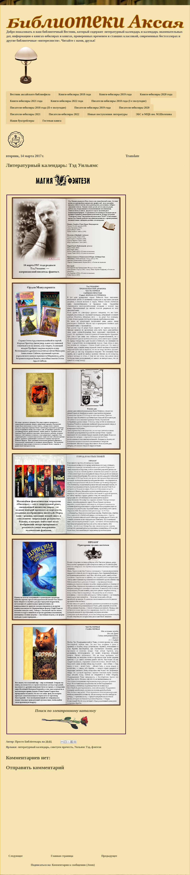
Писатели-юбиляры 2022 (64, 114)
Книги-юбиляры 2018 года (75, 94)
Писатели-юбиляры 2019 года (92, 107)
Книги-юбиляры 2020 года (156, 94)
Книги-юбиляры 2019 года (115, 94)
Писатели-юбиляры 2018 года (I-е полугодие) (118, 101)
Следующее (15, 855)
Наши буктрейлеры (22, 120)
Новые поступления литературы (107, 114)
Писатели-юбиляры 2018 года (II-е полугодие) (38, 107)
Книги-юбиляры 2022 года (67, 101)
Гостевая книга (52, 120)
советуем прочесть (61, 747)
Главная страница (62, 855)
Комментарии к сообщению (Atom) (73, 864)
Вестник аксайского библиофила (30, 94)
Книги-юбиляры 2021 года (26, 101)
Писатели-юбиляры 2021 (25, 114)
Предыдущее (109, 855)
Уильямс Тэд (82, 747)
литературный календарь (33, 747)
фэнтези (96, 747)
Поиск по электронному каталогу (66, 710)
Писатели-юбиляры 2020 (134, 107)
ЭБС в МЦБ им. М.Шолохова (154, 114)
